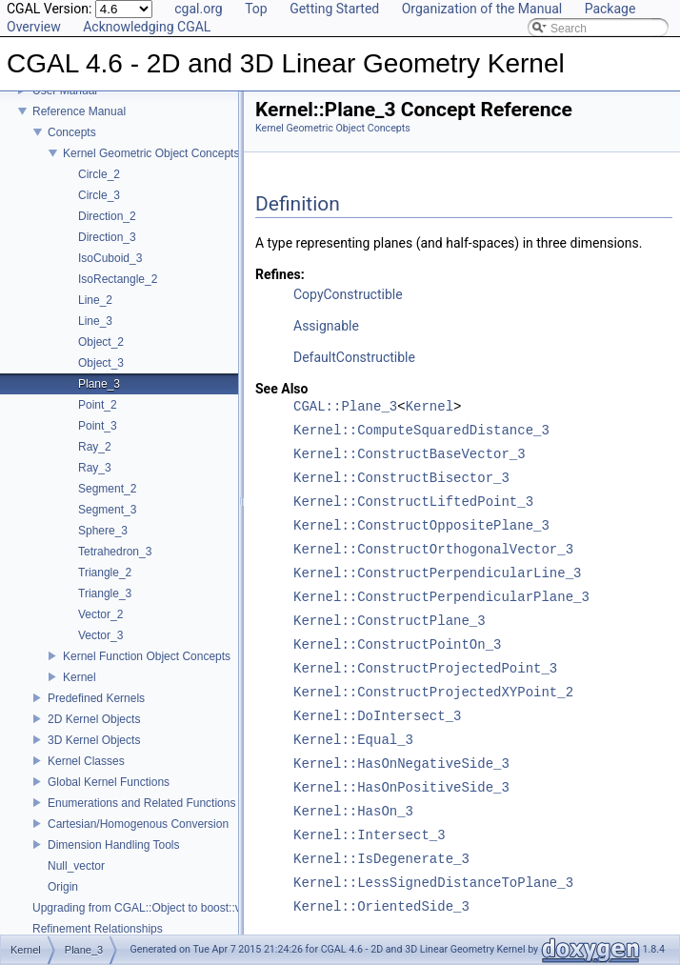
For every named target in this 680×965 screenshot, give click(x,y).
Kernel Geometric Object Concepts (151, 153)
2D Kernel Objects (94, 719)
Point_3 (97, 425)
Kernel (79, 677)
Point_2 (97, 405)
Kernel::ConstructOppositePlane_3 (421, 526)
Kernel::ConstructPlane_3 (389, 622)
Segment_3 (107, 509)
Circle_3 (99, 195)
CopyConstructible (348, 294)
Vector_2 (100, 614)
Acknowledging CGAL (146, 26)
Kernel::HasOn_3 (353, 812)
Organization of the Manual (482, 8)
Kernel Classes (86, 761)
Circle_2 (99, 174)
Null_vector (76, 866)
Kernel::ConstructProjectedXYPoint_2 (433, 693)
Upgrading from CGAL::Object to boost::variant (151, 908)
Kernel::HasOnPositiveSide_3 (401, 788)
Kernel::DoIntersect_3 (377, 717)
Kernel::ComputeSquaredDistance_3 (421, 431)
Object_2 (101, 342)
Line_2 (95, 300)
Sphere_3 (103, 530)
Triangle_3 (104, 593)
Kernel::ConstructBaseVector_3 (409, 455)
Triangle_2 (104, 572)
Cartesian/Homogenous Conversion (138, 824)
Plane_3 (99, 384)
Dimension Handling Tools (114, 845)
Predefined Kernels (96, 698)
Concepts (72, 132)
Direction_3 (107, 237)
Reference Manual (79, 111)
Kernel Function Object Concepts (146, 656)
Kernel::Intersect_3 (369, 836)
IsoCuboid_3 (110, 258)
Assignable (326, 325)
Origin (63, 887)
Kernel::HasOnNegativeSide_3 (401, 764)
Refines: (280, 274)
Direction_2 (107, 216)
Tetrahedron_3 (114, 551)
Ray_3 (94, 467)
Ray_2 (94, 446)
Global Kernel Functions (109, 782)
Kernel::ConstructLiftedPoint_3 (413, 502)
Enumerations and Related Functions (141, 803)
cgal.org (198, 8)
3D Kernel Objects (94, 740)
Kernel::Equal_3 (353, 741)
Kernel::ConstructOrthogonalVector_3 (433, 550)
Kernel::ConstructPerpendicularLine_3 (437, 574)
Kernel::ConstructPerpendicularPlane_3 (441, 598)
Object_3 (101, 363)
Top (256, 8)
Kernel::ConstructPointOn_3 (397, 645)
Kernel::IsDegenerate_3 (381, 860)
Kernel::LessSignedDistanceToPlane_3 (433, 884)
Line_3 (95, 321)
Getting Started (334, 8)
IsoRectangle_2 (117, 279)
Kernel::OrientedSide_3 (381, 907)
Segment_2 (107, 488)
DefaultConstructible (354, 357)
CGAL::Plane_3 (345, 407)
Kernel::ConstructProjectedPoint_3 (425, 669)
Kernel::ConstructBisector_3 (401, 479)
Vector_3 (100, 635)
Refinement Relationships (97, 928)
